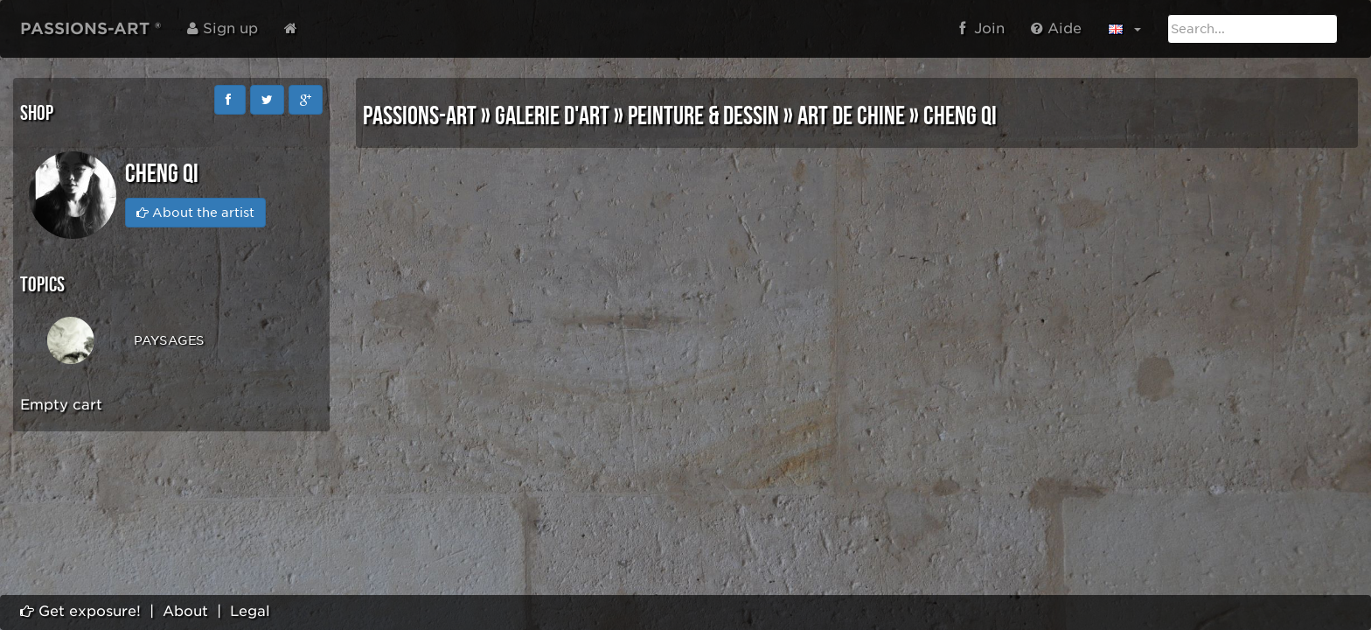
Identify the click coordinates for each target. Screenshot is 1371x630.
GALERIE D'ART (552, 116)
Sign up (222, 28)
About (185, 611)
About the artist (195, 213)
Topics (42, 285)
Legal (250, 611)
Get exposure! (80, 611)
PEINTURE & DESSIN (703, 116)
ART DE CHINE (851, 116)
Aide (1056, 28)
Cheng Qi (960, 116)
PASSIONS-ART (420, 116)
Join (982, 28)
